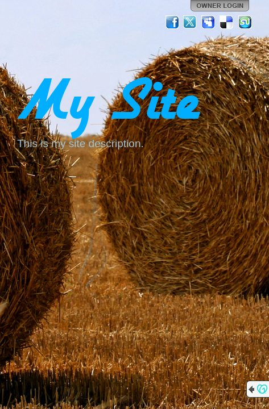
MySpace (209, 22)
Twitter (190, 22)
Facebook (172, 22)
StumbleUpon (245, 22)
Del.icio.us (227, 22)
